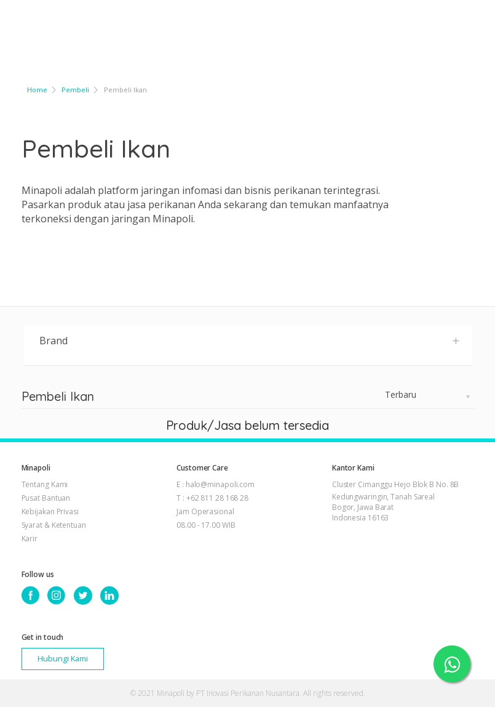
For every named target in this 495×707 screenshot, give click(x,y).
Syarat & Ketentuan (54, 525)
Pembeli (75, 89)
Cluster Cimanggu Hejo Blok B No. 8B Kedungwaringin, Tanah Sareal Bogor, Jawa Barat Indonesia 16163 (395, 501)
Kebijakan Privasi (50, 511)
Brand (250, 340)
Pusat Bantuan (46, 498)
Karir (30, 538)
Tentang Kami (45, 484)
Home (37, 89)
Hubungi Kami (63, 658)
